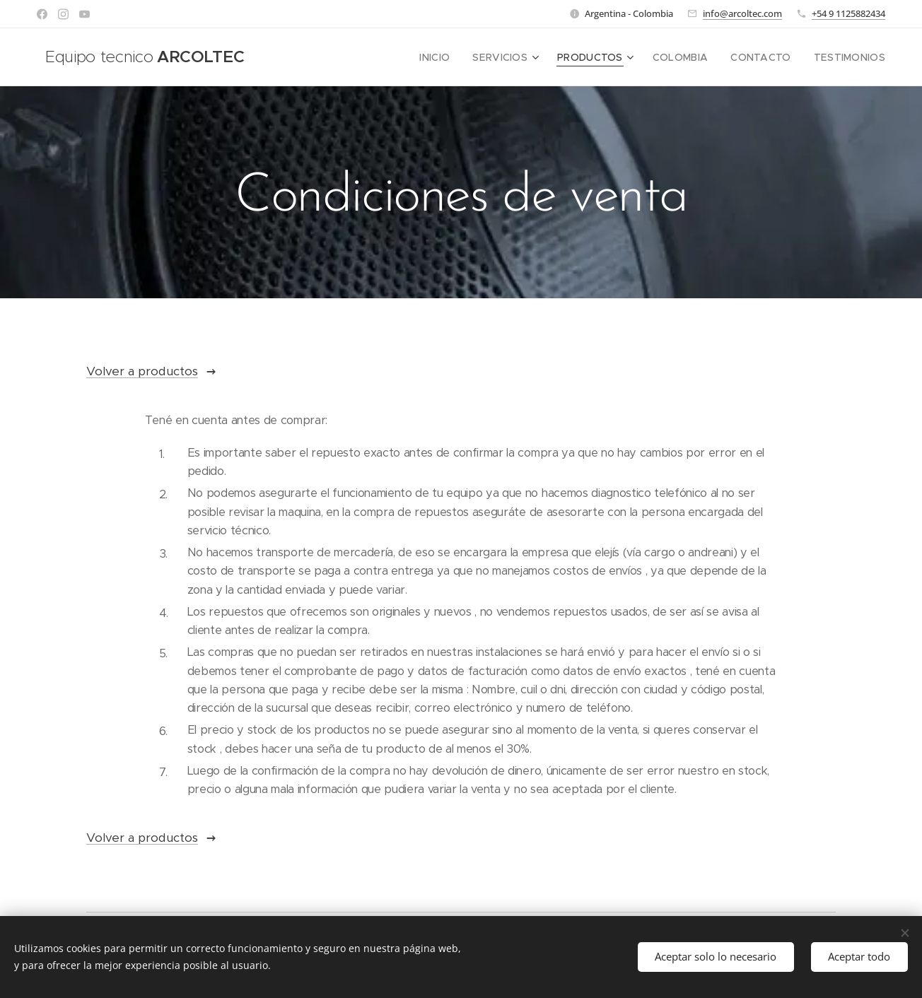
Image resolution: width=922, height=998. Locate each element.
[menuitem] (462, 57)
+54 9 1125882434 (848, 13)
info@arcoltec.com (742, 13)
